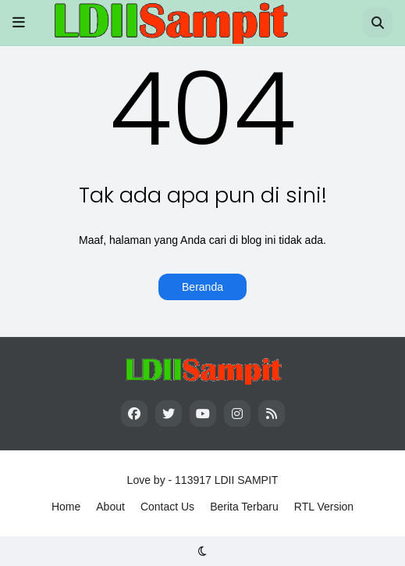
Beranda (202, 287)
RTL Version (323, 506)
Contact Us (167, 506)
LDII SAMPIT (247, 480)
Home (66, 506)
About (110, 506)
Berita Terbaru (244, 506)
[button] (18, 22)
